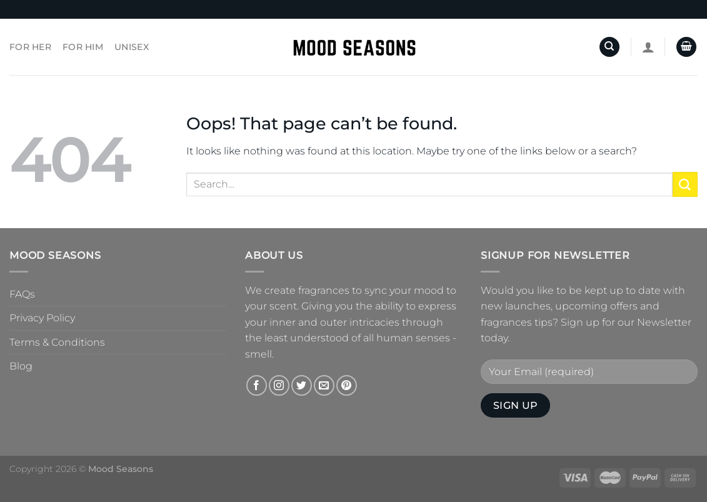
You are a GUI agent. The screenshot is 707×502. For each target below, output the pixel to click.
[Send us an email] (324, 385)
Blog (21, 366)
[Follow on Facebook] (256, 385)
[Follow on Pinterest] (346, 385)
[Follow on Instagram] (279, 385)
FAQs (22, 294)
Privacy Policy (42, 318)
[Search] (609, 47)
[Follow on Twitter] (301, 385)
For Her (30, 47)
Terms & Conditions (57, 342)
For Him (83, 47)
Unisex (131, 47)
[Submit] (685, 184)
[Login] (648, 47)
